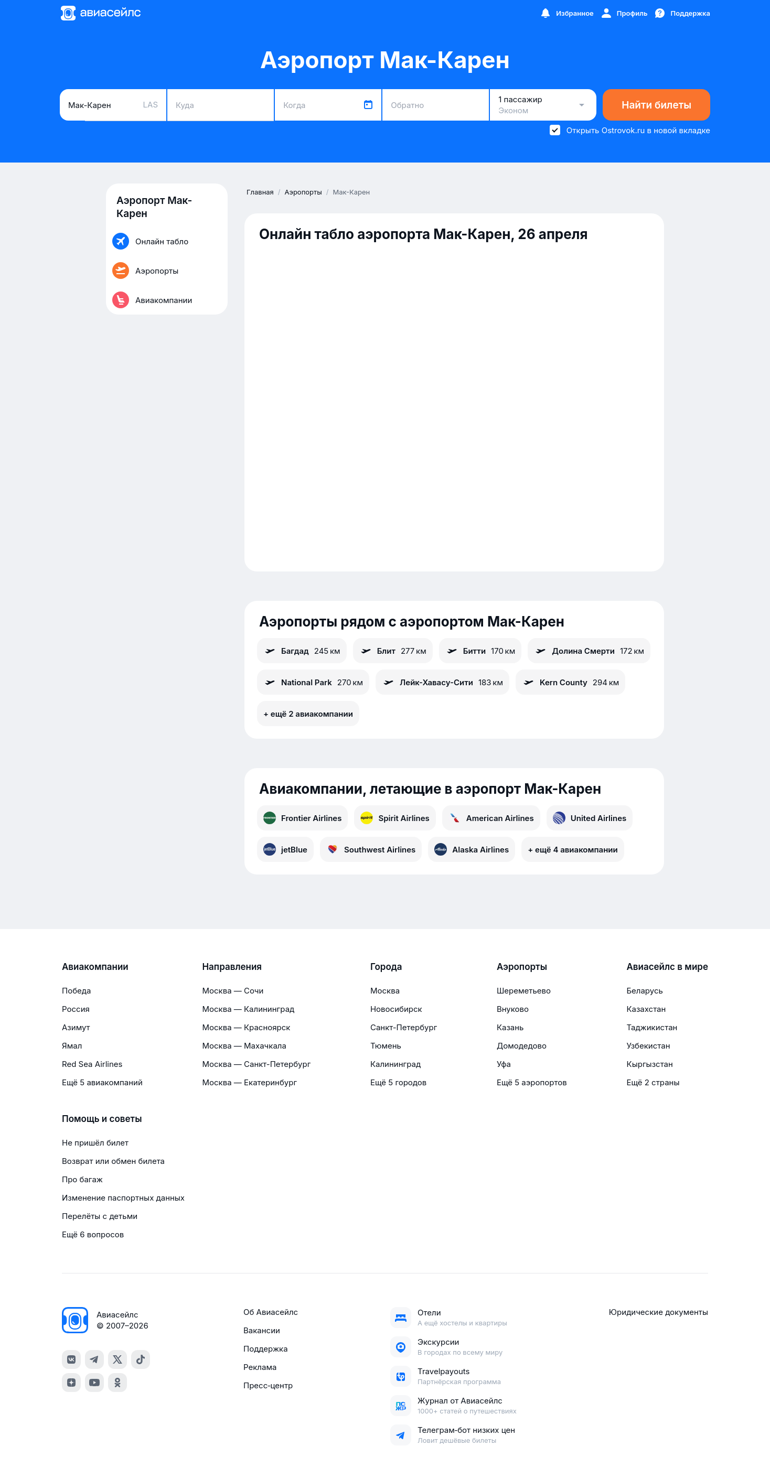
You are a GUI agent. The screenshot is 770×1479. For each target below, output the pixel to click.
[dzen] (71, 1382)
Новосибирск (396, 1009)
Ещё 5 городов (398, 1082)
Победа (76, 991)
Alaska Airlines (471, 849)
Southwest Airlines (370, 849)
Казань (510, 1027)
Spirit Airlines (394, 818)
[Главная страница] (100, 13)
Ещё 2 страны (652, 1082)
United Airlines (590, 818)
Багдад (301, 650)
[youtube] (94, 1382)
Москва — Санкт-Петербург (256, 1064)
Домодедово (522, 1046)
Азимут (76, 1027)
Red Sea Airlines (92, 1064)
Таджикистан (651, 1027)
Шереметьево (524, 991)
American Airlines (491, 818)
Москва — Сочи (232, 991)
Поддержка (265, 1349)
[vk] (71, 1359)
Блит (392, 650)
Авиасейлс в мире (667, 967)
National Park (313, 682)
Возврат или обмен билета (113, 1161)
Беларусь (644, 991)
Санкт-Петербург (403, 1027)
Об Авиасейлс (270, 1312)
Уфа (504, 1064)
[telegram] (94, 1359)
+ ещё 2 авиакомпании (308, 714)
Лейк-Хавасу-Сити (442, 682)
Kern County (570, 682)
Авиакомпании (95, 967)
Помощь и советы (102, 1119)
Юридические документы (658, 1312)
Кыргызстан (649, 1064)
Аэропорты (522, 967)
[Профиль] (624, 13)
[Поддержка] (682, 13)
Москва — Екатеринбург (249, 1082)
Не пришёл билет (95, 1143)
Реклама (259, 1367)
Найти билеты (656, 105)
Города (386, 967)
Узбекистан (648, 1046)
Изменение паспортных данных (123, 1198)
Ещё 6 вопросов (93, 1234)
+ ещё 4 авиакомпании (572, 850)
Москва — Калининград (248, 1009)
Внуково (513, 1009)
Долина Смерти (589, 650)
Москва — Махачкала (244, 1046)
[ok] (117, 1382)
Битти (480, 650)
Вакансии (261, 1330)
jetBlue (285, 849)
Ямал (72, 1046)
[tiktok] (140, 1359)
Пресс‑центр (268, 1385)
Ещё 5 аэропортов (532, 1082)
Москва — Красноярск (246, 1027)
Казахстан (646, 1009)
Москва (385, 991)
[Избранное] (566, 13)
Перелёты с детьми (99, 1216)
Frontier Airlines (302, 818)
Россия (76, 1009)
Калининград (395, 1064)
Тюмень (385, 1046)
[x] (117, 1359)
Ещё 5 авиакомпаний (102, 1082)
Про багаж (82, 1179)
